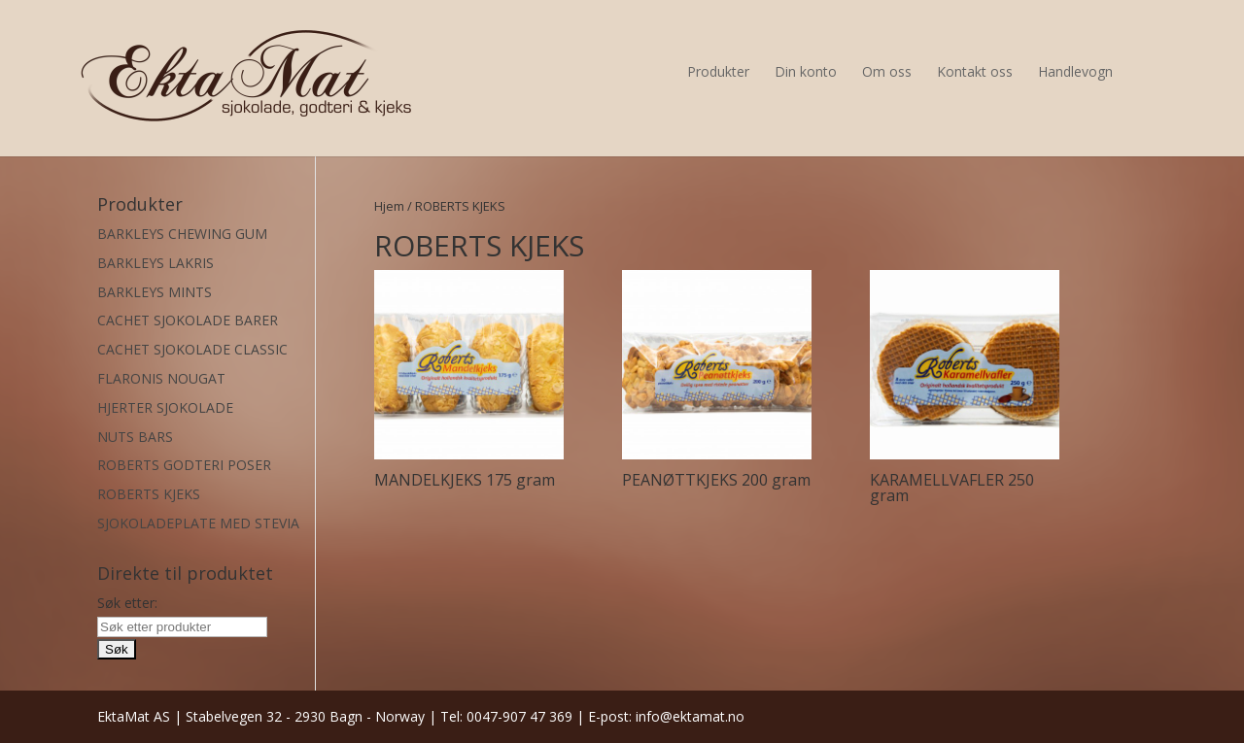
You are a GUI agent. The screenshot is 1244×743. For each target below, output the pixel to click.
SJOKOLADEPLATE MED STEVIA (198, 523)
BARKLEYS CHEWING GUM (182, 233)
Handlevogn (1075, 71)
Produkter (718, 71)
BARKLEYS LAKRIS (155, 262)
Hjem (389, 206)
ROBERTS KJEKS (148, 494)
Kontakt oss (975, 71)
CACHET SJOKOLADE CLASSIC (192, 349)
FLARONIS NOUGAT (161, 378)
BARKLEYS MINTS (154, 292)
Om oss (887, 71)
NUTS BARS (135, 436)
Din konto (806, 71)
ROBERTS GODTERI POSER (184, 465)
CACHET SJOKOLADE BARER (187, 320)
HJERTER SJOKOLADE (165, 407)
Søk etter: (127, 602)
